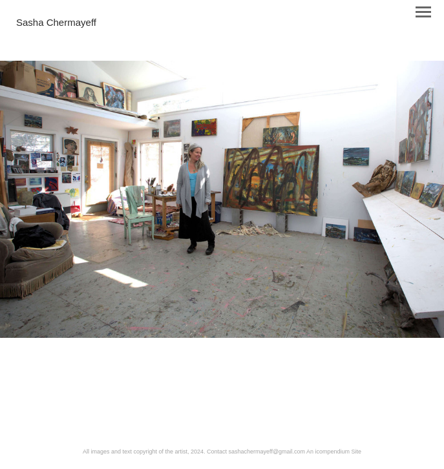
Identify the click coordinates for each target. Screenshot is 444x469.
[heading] (56, 23)
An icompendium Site (333, 451)
